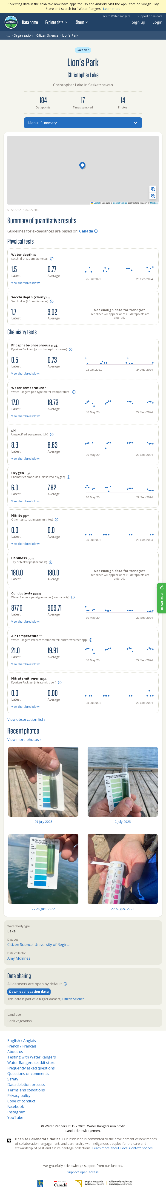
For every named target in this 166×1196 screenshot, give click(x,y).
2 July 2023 (123, 821)
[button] (83, 166)
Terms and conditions (26, 1090)
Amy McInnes (18, 958)
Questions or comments (28, 1073)
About (82, 22)
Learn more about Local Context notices (122, 1148)
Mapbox (153, 203)
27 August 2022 (43, 909)
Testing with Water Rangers (31, 1057)
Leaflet (95, 203)
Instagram (16, 1112)
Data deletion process (26, 1084)
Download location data (29, 991)
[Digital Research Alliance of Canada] (103, 1183)
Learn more (111, 8)
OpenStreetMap (120, 203)
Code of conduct (21, 1101)
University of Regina (51, 944)
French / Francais (22, 1046)
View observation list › (26, 719)
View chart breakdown (25, 283)
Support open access (83, 1172)
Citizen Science (47, 35)
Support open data (149, 16)
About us (15, 1051)
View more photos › (24, 739)
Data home (30, 22)
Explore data (56, 22)
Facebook (15, 1106)
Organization (23, 35)
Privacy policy (18, 1095)
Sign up (138, 22)
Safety (12, 1079)
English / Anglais (21, 1040)
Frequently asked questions (31, 1068)
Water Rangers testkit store (31, 1062)
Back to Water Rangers (115, 16)
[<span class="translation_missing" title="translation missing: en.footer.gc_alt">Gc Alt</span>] (60, 1183)
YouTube (15, 1117)
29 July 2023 (43, 821)
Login (157, 22)
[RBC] (40, 1183)
